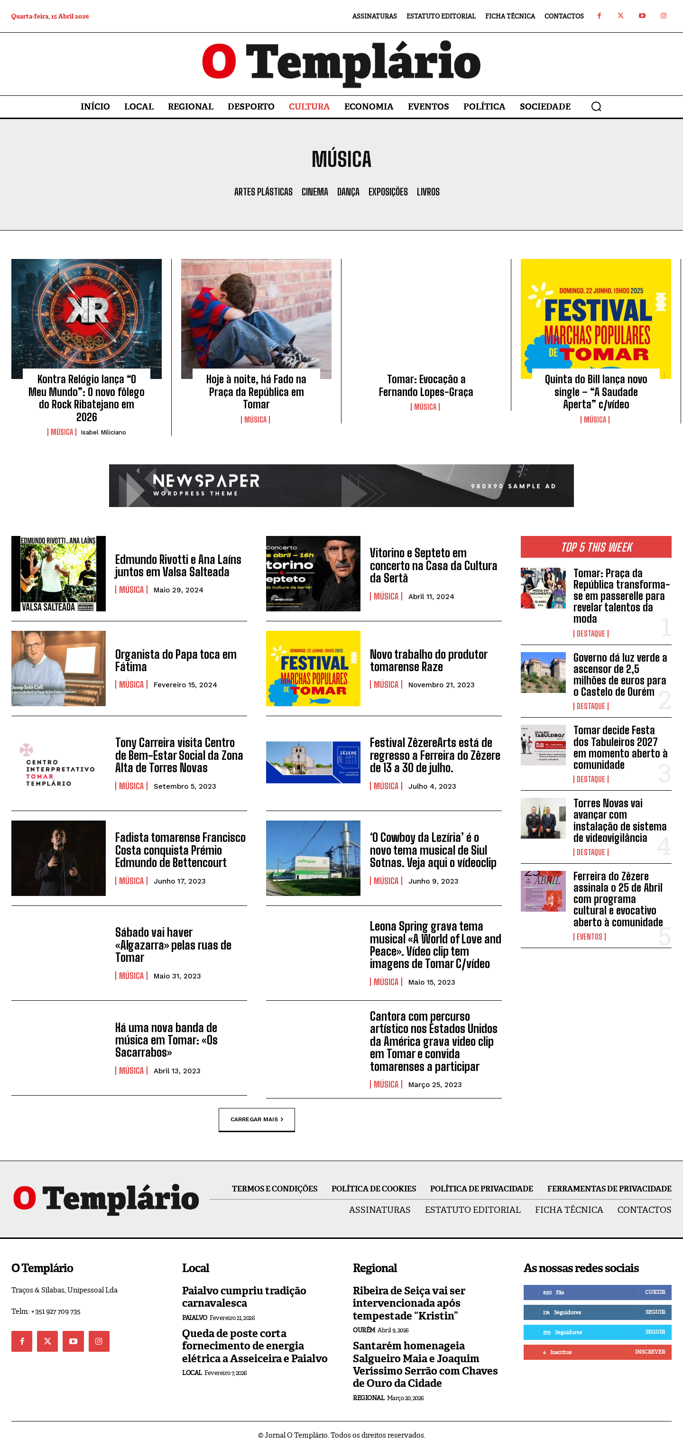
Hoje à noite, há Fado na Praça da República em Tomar (256, 392)
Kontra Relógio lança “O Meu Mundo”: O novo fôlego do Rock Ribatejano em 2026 (86, 398)
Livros (428, 191)
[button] (596, 106)
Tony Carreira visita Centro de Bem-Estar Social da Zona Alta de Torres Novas (179, 755)
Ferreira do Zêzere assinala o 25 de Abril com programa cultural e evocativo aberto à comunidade (618, 899)
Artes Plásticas (263, 191)
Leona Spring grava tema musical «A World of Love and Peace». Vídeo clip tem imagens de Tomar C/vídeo (435, 944)
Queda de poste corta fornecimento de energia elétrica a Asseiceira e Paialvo (255, 1346)
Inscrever (650, 1351)
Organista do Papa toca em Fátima (176, 660)
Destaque (591, 633)
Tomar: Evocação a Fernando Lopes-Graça (426, 385)
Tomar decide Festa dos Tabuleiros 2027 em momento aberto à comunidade (620, 747)
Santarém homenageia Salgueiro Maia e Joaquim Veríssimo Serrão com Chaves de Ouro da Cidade (425, 1364)
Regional (368, 1398)
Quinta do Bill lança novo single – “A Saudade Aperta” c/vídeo (596, 392)
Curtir (655, 1292)
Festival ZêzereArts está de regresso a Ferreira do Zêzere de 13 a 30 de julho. (435, 755)
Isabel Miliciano (103, 432)
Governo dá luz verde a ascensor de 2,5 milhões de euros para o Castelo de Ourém (620, 675)
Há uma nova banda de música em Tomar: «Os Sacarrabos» (166, 1040)
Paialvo (194, 1318)
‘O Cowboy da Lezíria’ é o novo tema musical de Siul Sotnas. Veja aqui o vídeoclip (433, 850)
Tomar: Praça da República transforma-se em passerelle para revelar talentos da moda (621, 596)
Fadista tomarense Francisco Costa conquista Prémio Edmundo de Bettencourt (180, 850)
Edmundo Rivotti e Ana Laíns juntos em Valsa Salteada (178, 566)
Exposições (388, 191)
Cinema (315, 191)
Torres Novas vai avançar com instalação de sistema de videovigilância (620, 820)
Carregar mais (257, 1120)
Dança (348, 191)
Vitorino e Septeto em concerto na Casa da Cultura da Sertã (434, 565)
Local (192, 1373)
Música (62, 432)
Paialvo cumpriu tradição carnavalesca (244, 1297)
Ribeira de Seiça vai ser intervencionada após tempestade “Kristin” (409, 1303)
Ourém (364, 1330)
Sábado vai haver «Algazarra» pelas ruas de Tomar (173, 944)
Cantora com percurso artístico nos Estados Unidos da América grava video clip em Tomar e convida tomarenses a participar (434, 1041)
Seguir (655, 1312)
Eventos (589, 937)
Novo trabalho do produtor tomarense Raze (429, 660)
